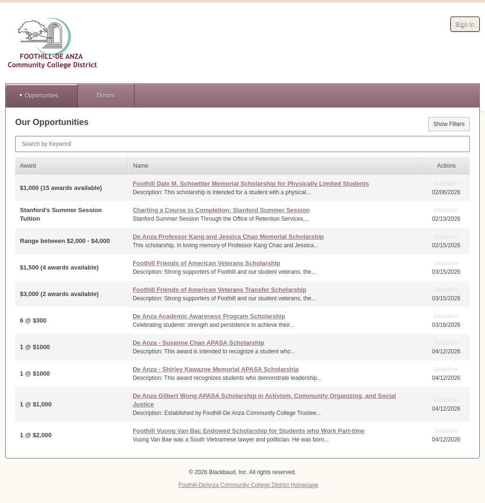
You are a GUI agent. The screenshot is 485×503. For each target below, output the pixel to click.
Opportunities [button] (41, 95)
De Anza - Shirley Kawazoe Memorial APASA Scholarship (216, 369)
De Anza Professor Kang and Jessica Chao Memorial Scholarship (228, 236)
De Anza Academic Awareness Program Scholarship (209, 316)
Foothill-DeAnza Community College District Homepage (248, 485)
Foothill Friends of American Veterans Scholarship (206, 263)
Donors (106, 95)
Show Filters (449, 124)
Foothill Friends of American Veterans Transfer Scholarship (219, 289)
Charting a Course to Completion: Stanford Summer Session (221, 210)
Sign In (465, 23)
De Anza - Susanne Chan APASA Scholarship (198, 342)
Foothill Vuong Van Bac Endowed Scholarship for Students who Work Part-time (249, 430)
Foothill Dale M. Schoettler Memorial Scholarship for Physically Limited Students (251, 183)
